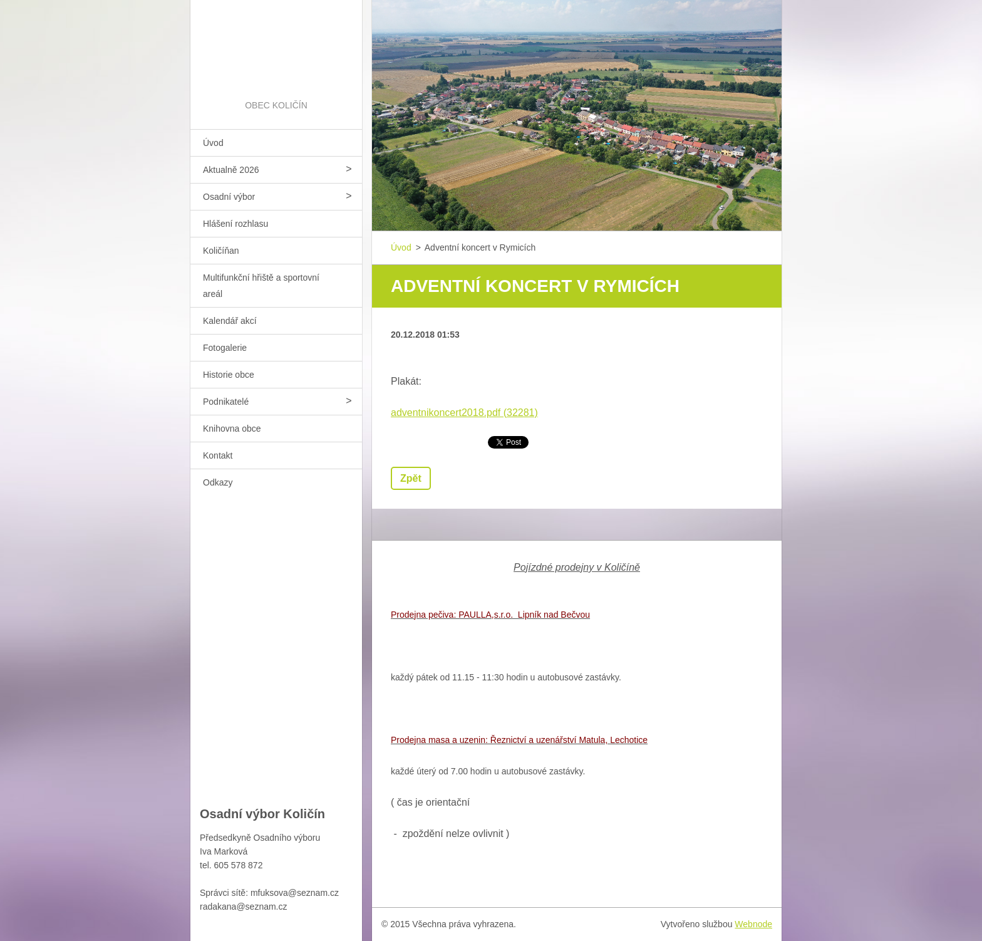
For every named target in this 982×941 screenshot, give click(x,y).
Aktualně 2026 (231, 170)
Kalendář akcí (230, 321)
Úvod (213, 143)
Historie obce (228, 375)
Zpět (410, 478)
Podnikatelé (226, 402)
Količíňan (221, 251)
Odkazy (217, 482)
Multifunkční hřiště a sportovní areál (261, 286)
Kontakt (217, 455)
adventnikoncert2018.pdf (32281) (464, 412)
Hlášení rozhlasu (235, 224)
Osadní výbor (229, 197)
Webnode (753, 924)
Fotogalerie (225, 348)
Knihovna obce (232, 429)
